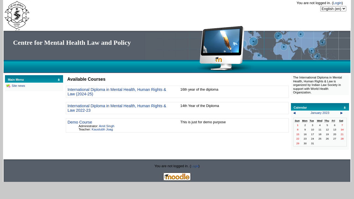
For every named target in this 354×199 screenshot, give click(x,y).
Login (337, 3)
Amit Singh (106, 126)
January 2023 (320, 112)
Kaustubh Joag (102, 129)
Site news (18, 85)
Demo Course (79, 122)
